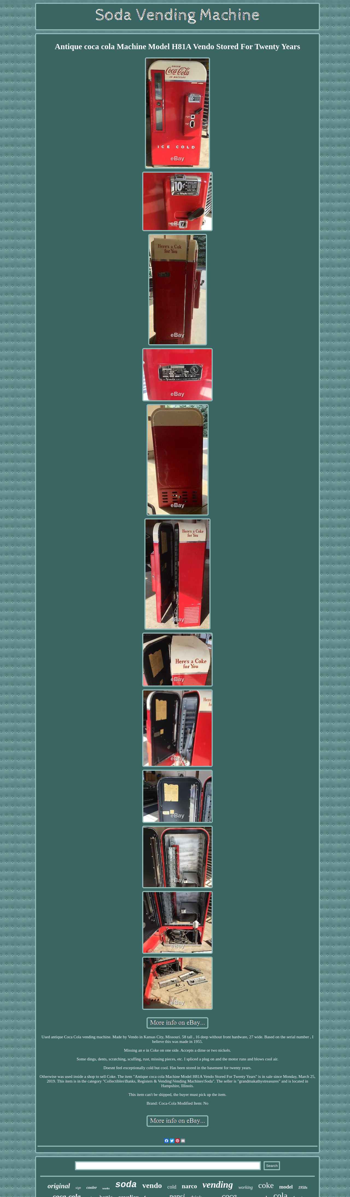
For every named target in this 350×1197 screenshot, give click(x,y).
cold (171, 1187)
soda (126, 1185)
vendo (152, 1185)
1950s (302, 1188)
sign (78, 1188)
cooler (91, 1187)
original (59, 1186)
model (286, 1187)
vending (217, 1185)
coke (266, 1185)
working (245, 1187)
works (106, 1188)
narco (189, 1186)
